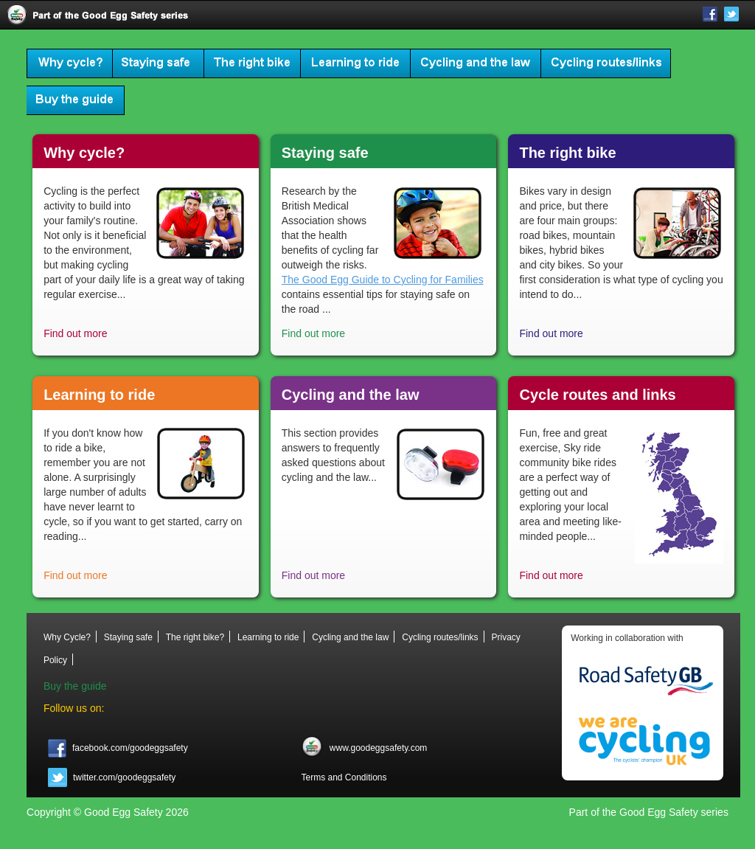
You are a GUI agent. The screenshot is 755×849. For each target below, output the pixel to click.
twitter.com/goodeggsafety (112, 777)
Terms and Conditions (343, 777)
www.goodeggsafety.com (364, 748)
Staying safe (158, 63)
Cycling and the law (476, 63)
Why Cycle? (70, 63)
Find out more (75, 333)
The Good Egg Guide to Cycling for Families (383, 279)
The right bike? (252, 63)
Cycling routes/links (606, 63)
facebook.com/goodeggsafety (118, 748)
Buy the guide (76, 100)
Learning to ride (356, 63)
